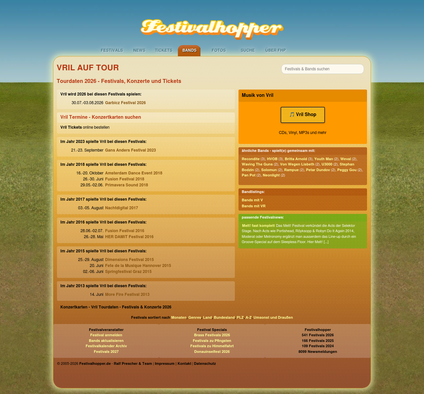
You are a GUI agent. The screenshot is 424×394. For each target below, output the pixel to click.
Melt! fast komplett (258, 226)
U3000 (327, 164)
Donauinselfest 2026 (212, 352)
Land (207, 317)
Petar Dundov (318, 170)
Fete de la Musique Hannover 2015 (138, 266)
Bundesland (224, 317)
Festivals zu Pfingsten (212, 341)
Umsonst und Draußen (273, 317)
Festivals (112, 50)
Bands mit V (252, 200)
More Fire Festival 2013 (127, 294)
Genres (194, 317)
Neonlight (271, 175)
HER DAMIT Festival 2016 (129, 237)
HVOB (272, 159)
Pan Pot (248, 175)
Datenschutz (205, 363)
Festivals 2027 (106, 352)
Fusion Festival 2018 (124, 179)
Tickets (164, 50)
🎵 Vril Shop (303, 114)
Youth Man (323, 159)
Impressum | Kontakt (173, 363)
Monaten (178, 317)
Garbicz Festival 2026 (125, 103)
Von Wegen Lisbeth (297, 164)
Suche (248, 50)
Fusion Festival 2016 (124, 231)
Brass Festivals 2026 (212, 335)
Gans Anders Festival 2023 (130, 150)
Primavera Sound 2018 (126, 185)
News (139, 50)
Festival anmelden (106, 335)
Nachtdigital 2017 (121, 208)
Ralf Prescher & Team (133, 363)
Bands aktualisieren (106, 341)
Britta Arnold (296, 159)
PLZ (240, 317)
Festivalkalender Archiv (106, 346)
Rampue (291, 170)
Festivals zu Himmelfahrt (212, 346)
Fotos (219, 50)
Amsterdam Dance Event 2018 (133, 173)
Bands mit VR (254, 206)
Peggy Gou (346, 170)
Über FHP (275, 50)
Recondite (251, 159)
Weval (345, 159)
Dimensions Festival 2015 (129, 260)
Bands (190, 50)
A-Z (248, 317)
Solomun (269, 170)
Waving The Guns (257, 164)
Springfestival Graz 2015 (128, 272)
